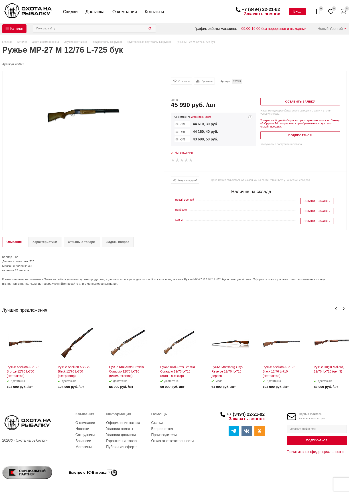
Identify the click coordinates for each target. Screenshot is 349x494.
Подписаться (316, 440)
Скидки (70, 11)
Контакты (154, 11)
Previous (336, 308)
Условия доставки (121, 435)
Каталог (16, 29)
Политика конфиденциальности (315, 451)
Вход (297, 11)
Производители (164, 435)
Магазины (83, 447)
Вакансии (83, 441)
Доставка (95, 11)
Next (343, 308)
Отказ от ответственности (172, 441)
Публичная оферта (122, 447)
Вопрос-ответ (162, 429)
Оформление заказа (123, 423)
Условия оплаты (119, 429)
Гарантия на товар (121, 441)
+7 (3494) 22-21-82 (261, 9)
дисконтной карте (201, 116)
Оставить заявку (317, 201)
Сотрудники (85, 435)
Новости (82, 429)
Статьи (157, 423)
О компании (124, 11)
